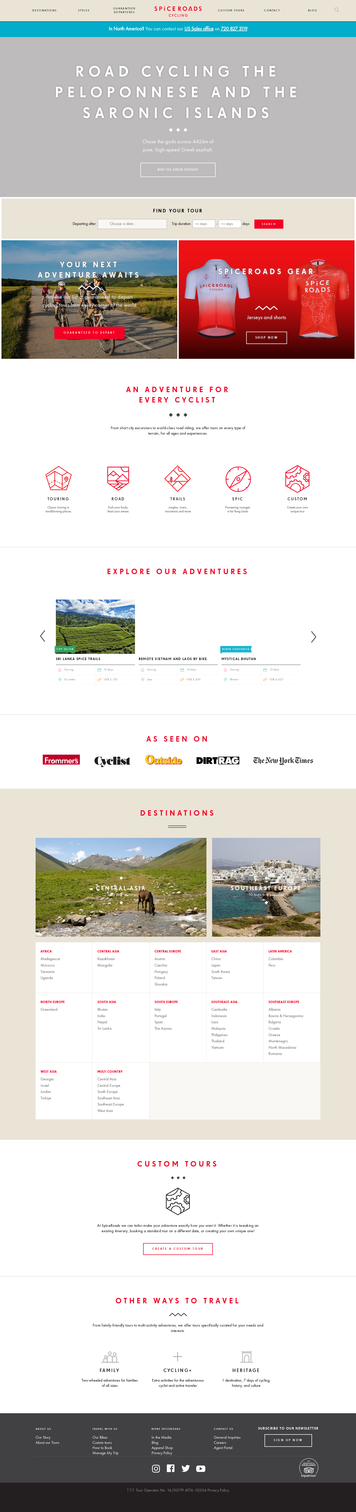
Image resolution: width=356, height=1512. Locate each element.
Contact (272, 10)
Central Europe (168, 951)
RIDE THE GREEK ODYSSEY (177, 169)
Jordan (46, 1092)
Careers (220, 1443)
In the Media (161, 1438)
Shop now (266, 337)
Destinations (44, 10)
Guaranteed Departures (124, 10)
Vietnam (217, 1048)
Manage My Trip (105, 1453)
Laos (214, 1022)
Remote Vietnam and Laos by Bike (173, 659)
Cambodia (219, 1010)
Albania (274, 1010)
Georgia (47, 1079)
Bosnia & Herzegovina (285, 1016)
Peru (271, 966)
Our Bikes (100, 1438)
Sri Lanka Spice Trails (78, 659)
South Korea (220, 972)
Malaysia (218, 1029)
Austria (160, 959)
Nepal (102, 1022)
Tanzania (47, 972)
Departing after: (120, 224)
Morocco (48, 966)
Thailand (217, 1041)
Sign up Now (288, 1440)
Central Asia (108, 951)
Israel (45, 1086)
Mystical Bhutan (239, 659)
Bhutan (102, 1010)
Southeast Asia (224, 1002)
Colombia (275, 959)
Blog (312, 10)
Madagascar (50, 959)
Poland (160, 978)
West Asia (49, 1071)
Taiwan (216, 978)
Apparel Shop (162, 1448)
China (216, 959)
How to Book (102, 1448)
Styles (84, 10)
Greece (274, 1035)
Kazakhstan (106, 959)
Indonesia (218, 1016)
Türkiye (46, 1098)
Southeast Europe (283, 1002)
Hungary (161, 972)
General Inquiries (227, 1438)
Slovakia (161, 985)
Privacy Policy (162, 1453)
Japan (216, 966)
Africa (46, 951)
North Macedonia (282, 1048)
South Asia (106, 1002)
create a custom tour (178, 1249)
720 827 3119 (234, 29)
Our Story (43, 1438)
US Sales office (199, 29)
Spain (159, 1022)
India (101, 1016)
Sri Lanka (104, 1029)
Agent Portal (223, 1448)
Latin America (280, 951)
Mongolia (104, 966)
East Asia (219, 951)
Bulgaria (274, 1022)
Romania (275, 1054)
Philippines (219, 1035)
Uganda (47, 978)
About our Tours (47, 1443)
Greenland (49, 1010)
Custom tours (102, 1443)
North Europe (53, 1002)
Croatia (274, 1029)
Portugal (161, 1016)
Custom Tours (231, 10)
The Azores (163, 1029)
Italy (158, 1010)
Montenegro (278, 1041)
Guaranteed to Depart (89, 332)
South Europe (166, 1002)
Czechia (161, 966)
